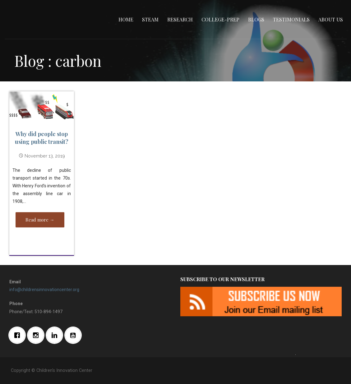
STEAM (150, 19)
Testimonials (291, 19)
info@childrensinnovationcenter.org (44, 289)
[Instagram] (37, 335)
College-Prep (220, 19)
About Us (330, 19)
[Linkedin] (56, 335)
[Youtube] (74, 335)
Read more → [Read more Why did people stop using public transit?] (39, 220)
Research (180, 19)
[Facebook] (18, 335)
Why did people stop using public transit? (41, 137)
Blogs (256, 19)
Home (125, 19)
